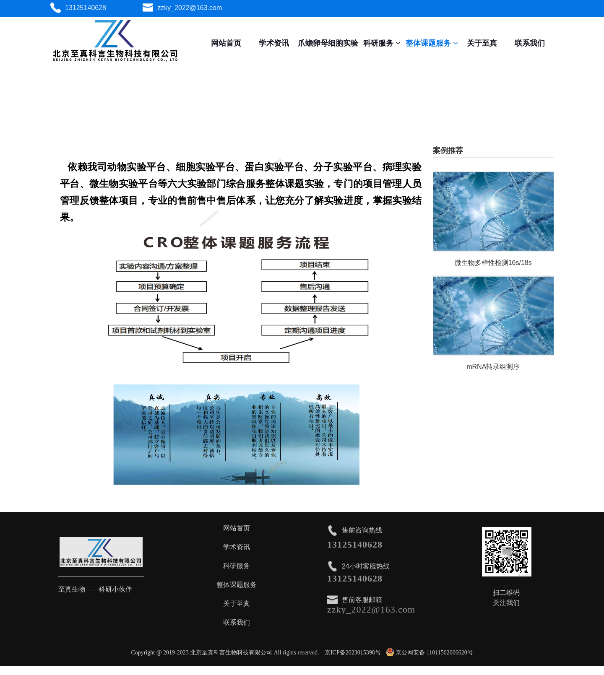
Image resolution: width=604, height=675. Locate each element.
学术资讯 (274, 43)
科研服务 (382, 43)
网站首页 (226, 43)
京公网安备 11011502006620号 (429, 652)
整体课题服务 (432, 43)
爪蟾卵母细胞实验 (328, 43)
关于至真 (482, 43)
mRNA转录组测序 (493, 366)
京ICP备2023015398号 (353, 652)
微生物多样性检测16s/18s (493, 262)
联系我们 (530, 43)
